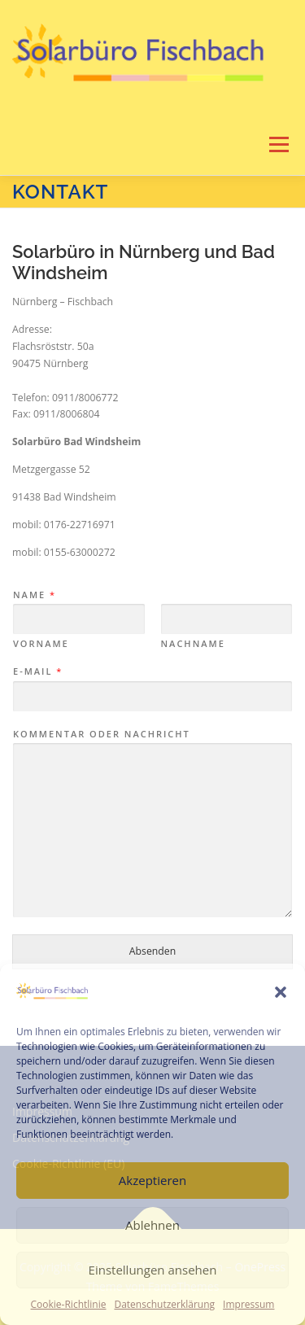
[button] (280, 992)
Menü (277, 144)
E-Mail (37, 671)
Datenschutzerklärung (164, 1304)
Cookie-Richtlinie (69, 1304)
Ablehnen (152, 1225)
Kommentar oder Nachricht (101, 734)
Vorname (41, 643)
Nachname (193, 643)
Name (33, 595)
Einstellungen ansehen (153, 1270)
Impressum (248, 1304)
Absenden (152, 951)
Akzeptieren (152, 1180)
